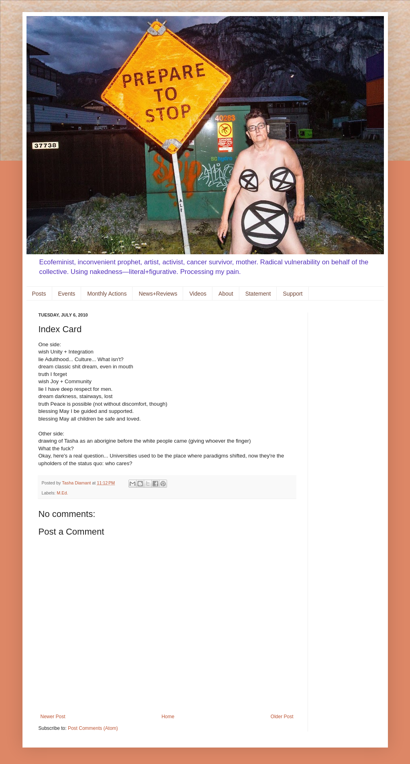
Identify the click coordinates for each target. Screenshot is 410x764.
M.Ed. (62, 492)
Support (292, 293)
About (225, 293)
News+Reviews (158, 293)
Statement (258, 293)
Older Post (282, 716)
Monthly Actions (106, 293)
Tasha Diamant (77, 482)
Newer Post (53, 716)
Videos (197, 293)
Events (66, 293)
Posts (39, 293)
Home (167, 716)
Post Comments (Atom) (93, 728)
